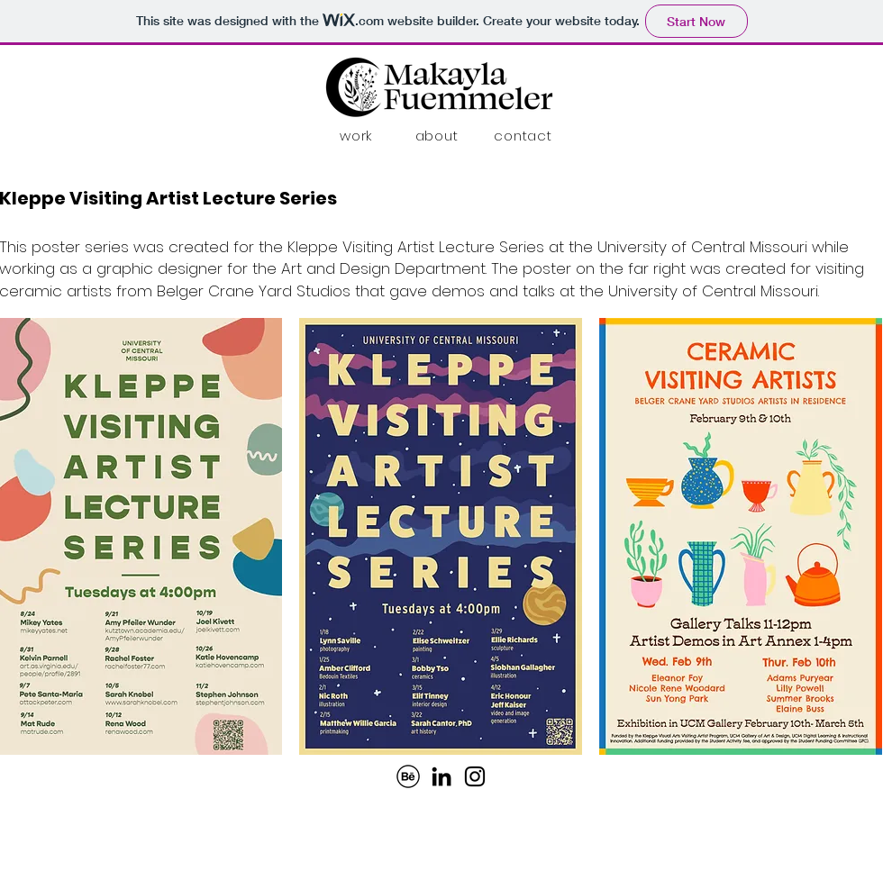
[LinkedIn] (441, 776)
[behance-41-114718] (408, 776)
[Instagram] (474, 776)
